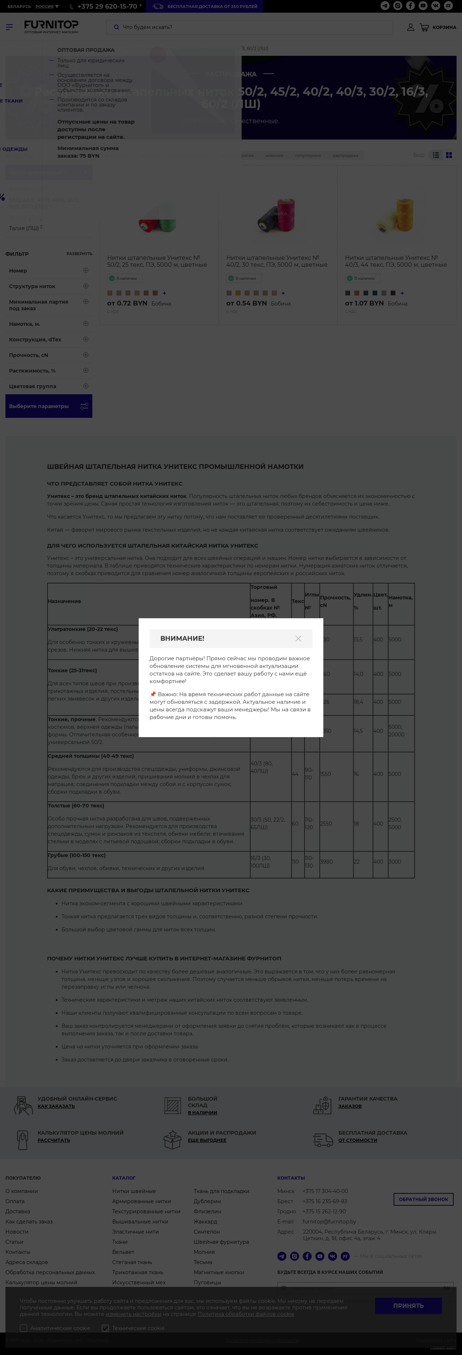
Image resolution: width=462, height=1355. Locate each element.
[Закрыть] (298, 638)
